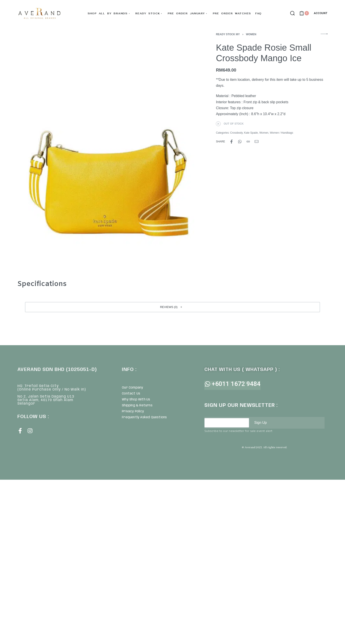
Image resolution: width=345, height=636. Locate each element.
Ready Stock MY (228, 34)
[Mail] (257, 142)
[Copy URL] (248, 142)
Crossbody (236, 132)
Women (251, 34)
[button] (172, 307)
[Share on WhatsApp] (240, 142)
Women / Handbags (281, 132)
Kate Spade (251, 132)
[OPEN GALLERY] (105, 151)
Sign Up (260, 422)
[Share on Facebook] (231, 142)
